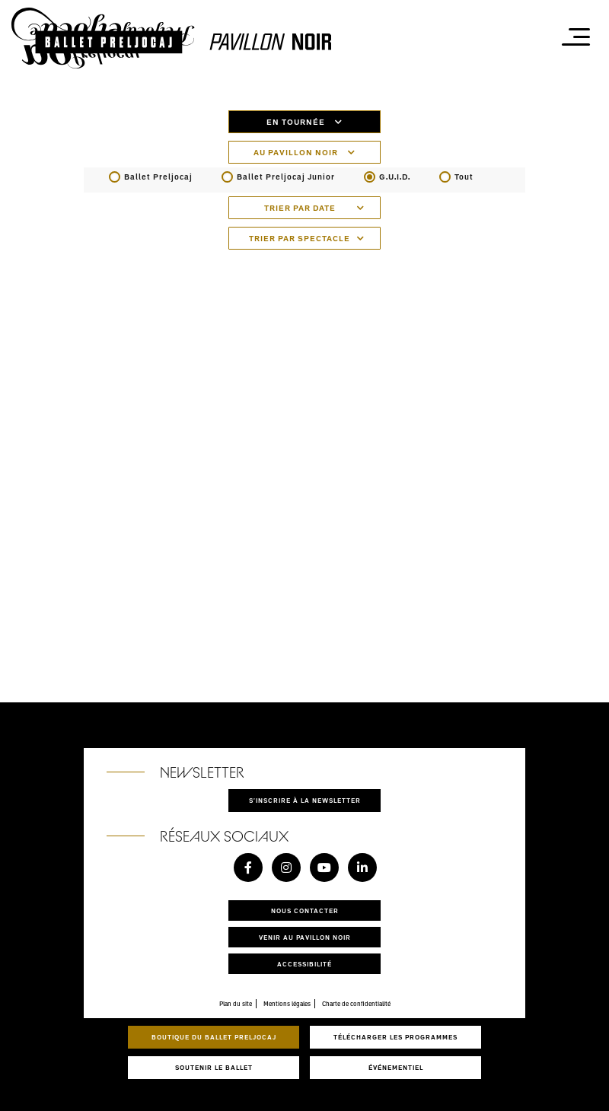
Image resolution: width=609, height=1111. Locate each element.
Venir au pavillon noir (305, 937)
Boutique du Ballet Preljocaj (213, 1037)
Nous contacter (305, 910)
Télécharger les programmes (395, 1037)
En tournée (304, 121)
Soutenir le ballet (214, 1067)
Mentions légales (287, 1004)
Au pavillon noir (304, 152)
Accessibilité (304, 964)
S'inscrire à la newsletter (305, 800)
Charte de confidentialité (356, 1004)
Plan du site (235, 1004)
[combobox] (304, 207)
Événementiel (395, 1067)
